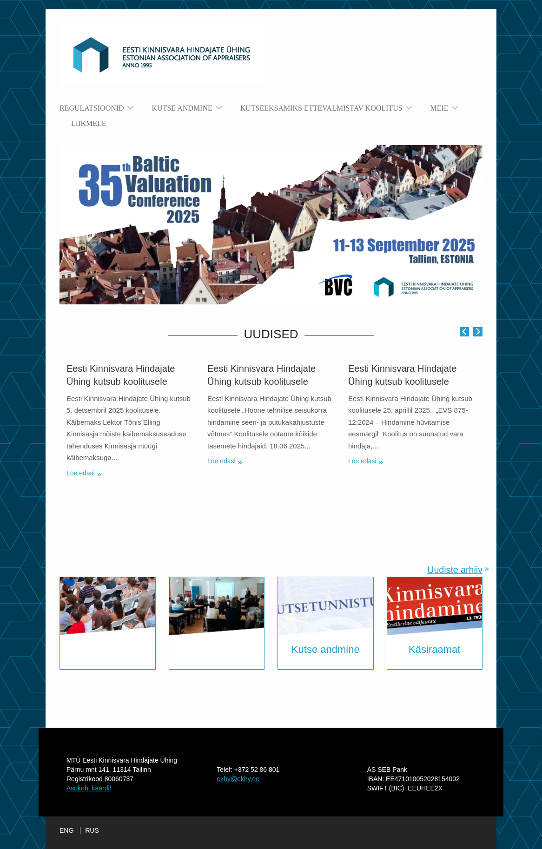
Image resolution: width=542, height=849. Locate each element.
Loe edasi (80, 473)
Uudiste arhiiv (455, 570)
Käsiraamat (434, 649)
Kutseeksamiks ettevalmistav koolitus (321, 108)
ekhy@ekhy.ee (238, 779)
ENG (66, 830)
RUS (92, 830)
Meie (439, 108)
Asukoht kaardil (88, 788)
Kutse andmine (182, 108)
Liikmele (88, 123)
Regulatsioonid (91, 108)
